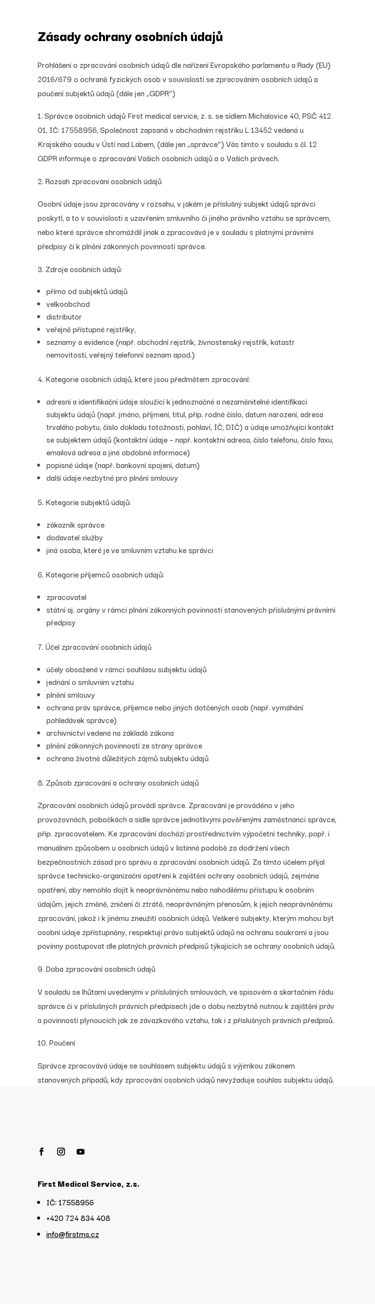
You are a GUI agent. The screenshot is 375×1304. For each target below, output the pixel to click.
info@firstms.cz (72, 1234)
